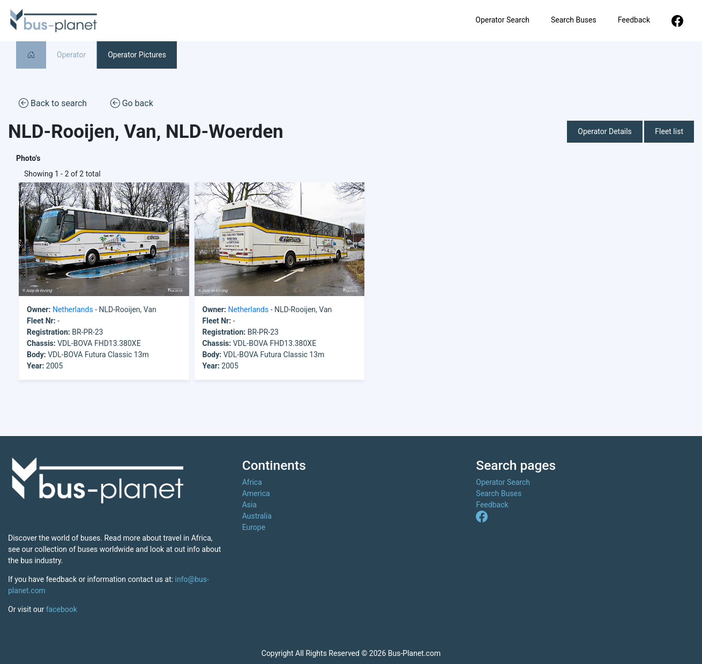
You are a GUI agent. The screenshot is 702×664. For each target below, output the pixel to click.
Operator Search (502, 20)
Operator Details (605, 131)
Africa (252, 482)
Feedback (634, 20)
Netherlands (73, 309)
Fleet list (669, 131)
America (256, 493)
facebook (61, 609)
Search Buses (573, 20)
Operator (71, 54)
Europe (253, 527)
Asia (249, 504)
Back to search (53, 102)
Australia (257, 516)
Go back (131, 102)
